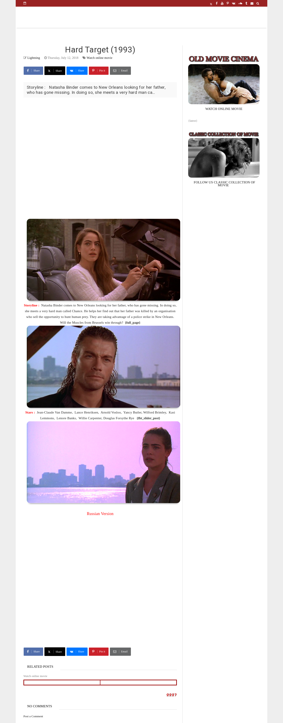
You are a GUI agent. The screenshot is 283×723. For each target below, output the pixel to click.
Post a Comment (33, 716)
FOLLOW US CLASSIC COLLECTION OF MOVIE (224, 184)
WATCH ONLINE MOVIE (224, 109)
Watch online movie (99, 58)
